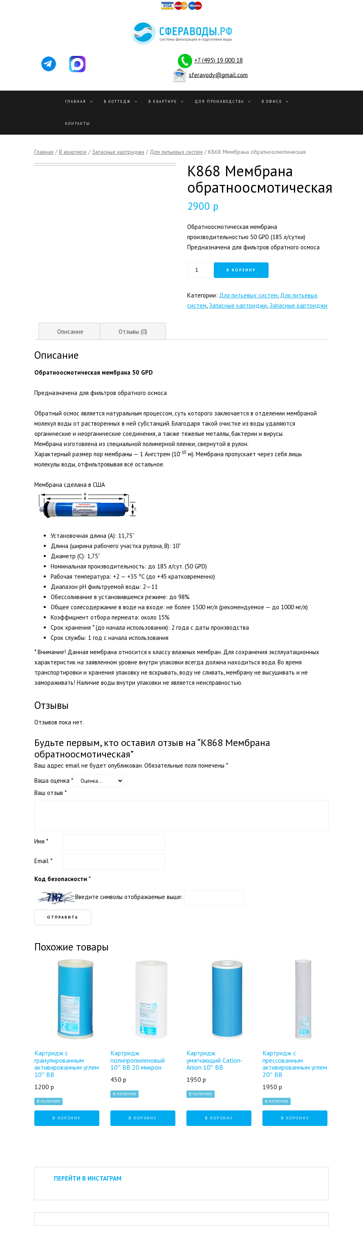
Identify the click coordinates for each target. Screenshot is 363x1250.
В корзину (241, 270)
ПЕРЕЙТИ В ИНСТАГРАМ (87, 1178)
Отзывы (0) (133, 331)
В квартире (162, 101)
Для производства (219, 101)
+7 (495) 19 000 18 (218, 60)
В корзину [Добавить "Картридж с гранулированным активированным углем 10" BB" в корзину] (66, 1118)
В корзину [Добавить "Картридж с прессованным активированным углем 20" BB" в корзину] (295, 1118)
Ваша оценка (53, 780)
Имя (41, 841)
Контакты (77, 123)
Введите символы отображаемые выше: (129, 897)
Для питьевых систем (176, 151)
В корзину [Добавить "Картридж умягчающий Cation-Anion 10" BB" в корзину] (219, 1118)
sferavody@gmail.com (218, 74)
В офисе (272, 101)
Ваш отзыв (50, 793)
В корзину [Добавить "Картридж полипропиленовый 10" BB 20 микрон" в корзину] (142, 1118)
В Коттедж (117, 101)
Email (43, 861)
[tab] (70, 331)
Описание (70, 331)
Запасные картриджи (118, 151)
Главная (75, 101)
